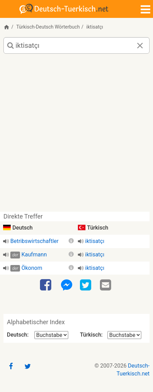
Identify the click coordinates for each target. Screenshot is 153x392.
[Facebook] (46, 285)
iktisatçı (94, 241)
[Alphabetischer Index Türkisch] (124, 335)
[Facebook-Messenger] (66, 285)
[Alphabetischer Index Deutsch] (51, 335)
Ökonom (31, 268)
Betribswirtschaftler (34, 241)
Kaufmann (34, 254)
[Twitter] (86, 285)
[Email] (106, 285)
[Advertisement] (76, 135)
